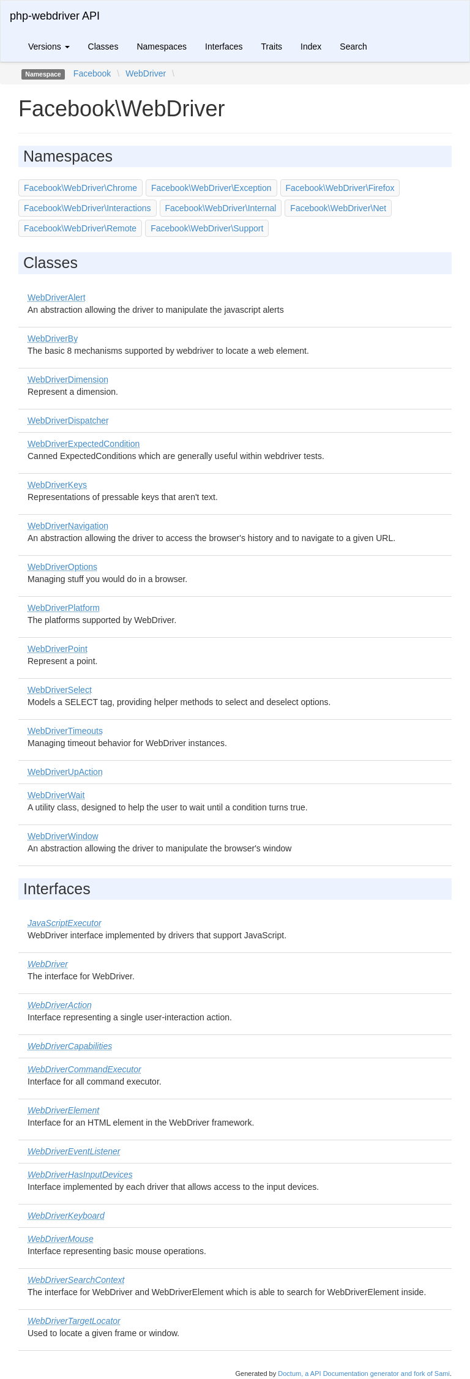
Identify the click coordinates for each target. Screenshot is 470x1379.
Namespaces (161, 46)
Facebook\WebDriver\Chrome (80, 188)
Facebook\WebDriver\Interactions (87, 208)
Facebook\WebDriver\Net (338, 208)
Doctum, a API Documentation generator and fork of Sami (364, 1373)
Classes (103, 46)
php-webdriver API (55, 16)
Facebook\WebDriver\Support (207, 228)
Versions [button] (49, 46)
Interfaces (223, 46)
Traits (271, 46)
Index (310, 46)
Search (353, 46)
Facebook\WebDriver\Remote (80, 228)
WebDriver (145, 73)
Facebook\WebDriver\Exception (211, 188)
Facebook (92, 73)
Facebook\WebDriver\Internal (221, 208)
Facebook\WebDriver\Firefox (340, 188)
